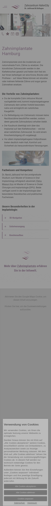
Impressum (32, 503)
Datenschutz (19, 503)
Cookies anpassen (25, 499)
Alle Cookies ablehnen (25, 492)
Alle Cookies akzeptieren (25, 486)
